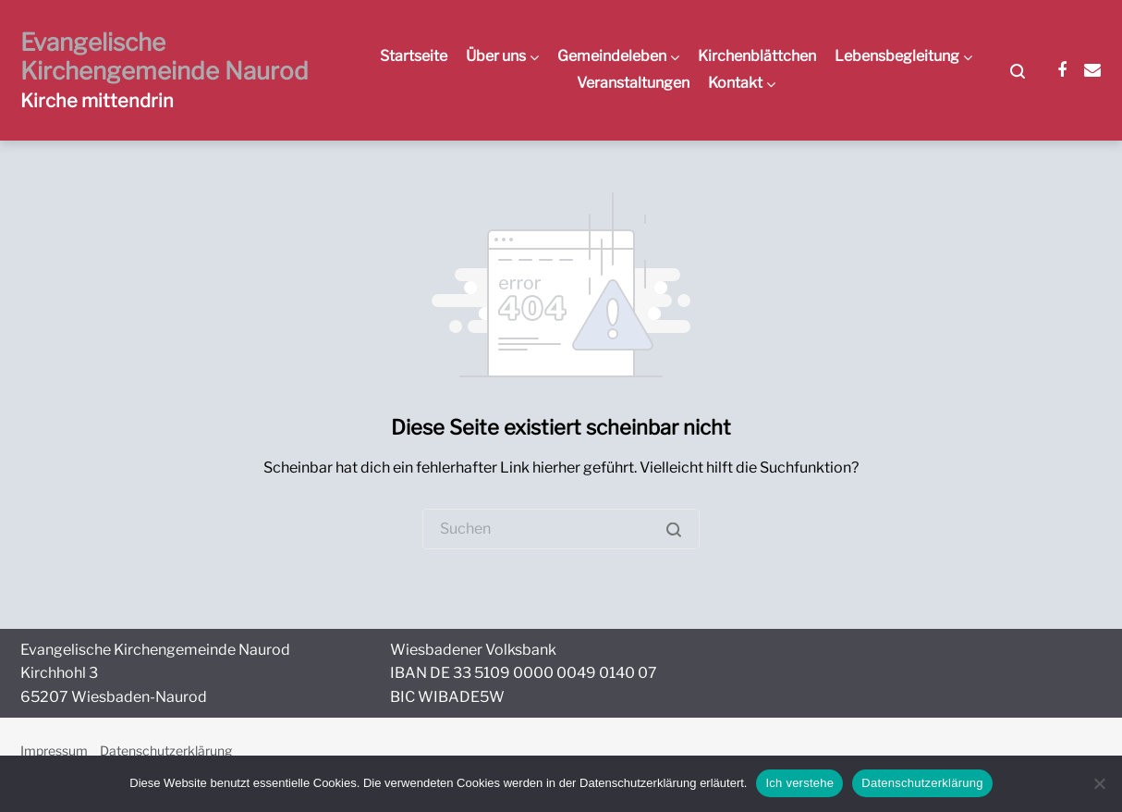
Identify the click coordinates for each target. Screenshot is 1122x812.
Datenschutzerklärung (166, 750)
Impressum (54, 750)
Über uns (496, 56)
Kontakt (735, 83)
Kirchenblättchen (757, 56)
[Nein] (1099, 783)
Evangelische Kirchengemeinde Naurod (164, 56)
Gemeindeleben (611, 56)
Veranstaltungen (633, 83)
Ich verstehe (799, 783)
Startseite (413, 56)
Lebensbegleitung (897, 56)
